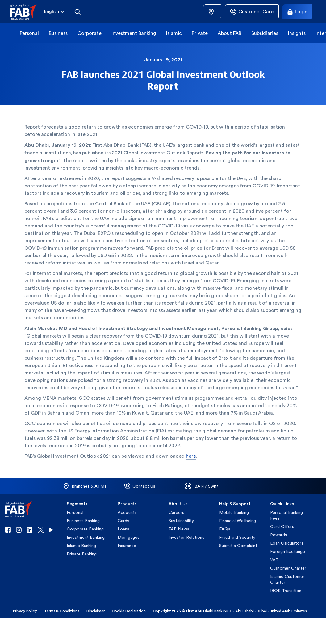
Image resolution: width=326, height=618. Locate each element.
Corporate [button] (89, 33)
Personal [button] (29, 33)
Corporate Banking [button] (85, 528)
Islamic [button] (174, 33)
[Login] (297, 11)
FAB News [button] (179, 528)
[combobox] (51, 12)
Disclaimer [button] (95, 611)
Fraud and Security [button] (237, 537)
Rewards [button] (278, 534)
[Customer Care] (252, 11)
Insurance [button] (127, 545)
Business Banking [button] (83, 520)
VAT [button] (274, 559)
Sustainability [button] (181, 520)
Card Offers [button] (282, 526)
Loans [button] (123, 528)
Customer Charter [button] (288, 568)
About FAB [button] (229, 33)
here (191, 456)
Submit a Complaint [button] (238, 545)
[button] (27, 12)
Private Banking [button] (82, 553)
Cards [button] (123, 520)
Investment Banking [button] (133, 33)
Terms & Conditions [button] (61, 611)
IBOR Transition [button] (285, 590)
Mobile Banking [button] (234, 512)
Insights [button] (297, 33)
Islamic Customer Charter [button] (287, 579)
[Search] (77, 12)
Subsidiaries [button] (264, 33)
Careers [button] (176, 512)
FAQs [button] (224, 528)
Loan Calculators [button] (286, 543)
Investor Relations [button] (186, 537)
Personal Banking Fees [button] (286, 515)
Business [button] (58, 33)
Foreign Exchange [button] (287, 551)
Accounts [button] (127, 512)
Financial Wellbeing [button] (237, 520)
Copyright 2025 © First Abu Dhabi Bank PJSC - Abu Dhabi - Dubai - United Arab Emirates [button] (230, 611)
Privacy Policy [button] (25, 611)
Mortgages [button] (129, 537)
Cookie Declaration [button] (129, 611)
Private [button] (200, 33)
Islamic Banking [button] (81, 545)
